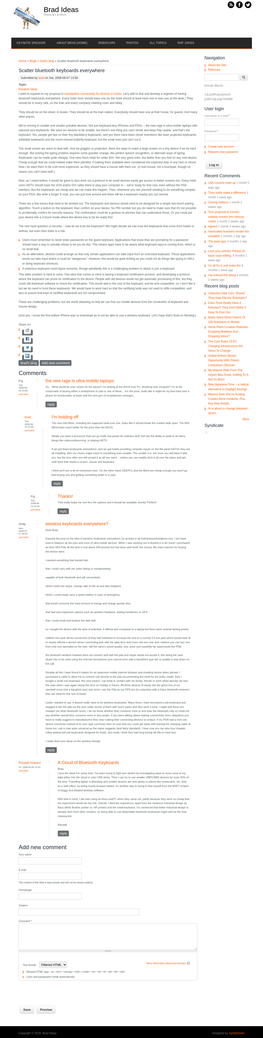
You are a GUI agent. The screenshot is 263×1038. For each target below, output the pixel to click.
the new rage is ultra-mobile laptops (79, 380)
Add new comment (56, 363)
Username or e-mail (217, 115)
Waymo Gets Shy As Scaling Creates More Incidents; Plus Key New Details (226, 399)
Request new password (223, 152)
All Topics (158, 43)
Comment (25, 921)
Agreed (213, 226)
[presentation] (55, 989)
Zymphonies (236, 1033)
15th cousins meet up (222, 182)
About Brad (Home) (72, 43)
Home (22, 61)
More (246, 419)
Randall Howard (29, 763)
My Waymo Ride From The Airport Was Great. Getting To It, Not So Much (228, 375)
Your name (25, 854)
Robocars (106, 43)
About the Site (217, 65)
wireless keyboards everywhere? (76, 523)
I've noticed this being (222, 275)
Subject (23, 905)
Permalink (23, 394)
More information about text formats (166, 963)
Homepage (25, 889)
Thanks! (65, 496)
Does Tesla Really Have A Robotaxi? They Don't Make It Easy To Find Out (227, 307)
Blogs (33, 61)
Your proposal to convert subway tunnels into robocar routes (226, 216)
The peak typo (217, 241)
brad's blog (47, 61)
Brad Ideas (61, 9)
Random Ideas (28, 89)
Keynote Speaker (31, 43)
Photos (132, 43)
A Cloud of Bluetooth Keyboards (88, 762)
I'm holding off (64, 417)
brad (41, 78)
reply (51, 404)
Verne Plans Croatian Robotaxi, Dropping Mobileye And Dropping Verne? (228, 331)
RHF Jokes (186, 43)
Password (211, 131)
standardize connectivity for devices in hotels (93, 94)
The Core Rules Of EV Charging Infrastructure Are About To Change (225, 346)
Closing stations (218, 202)
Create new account (221, 146)
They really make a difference (227, 192)
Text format (30, 964)
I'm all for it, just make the (224, 265)
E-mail (22, 869)
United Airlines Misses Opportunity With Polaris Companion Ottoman (223, 360)
